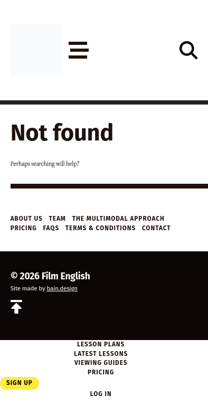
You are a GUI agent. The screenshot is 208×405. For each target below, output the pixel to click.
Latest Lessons (101, 353)
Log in (101, 394)
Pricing (24, 228)
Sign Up (19, 383)
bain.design (61, 288)
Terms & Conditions (100, 228)
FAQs (51, 228)
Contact (156, 228)
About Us (27, 218)
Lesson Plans (101, 344)
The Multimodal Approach (118, 218)
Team (57, 218)
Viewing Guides (101, 362)
